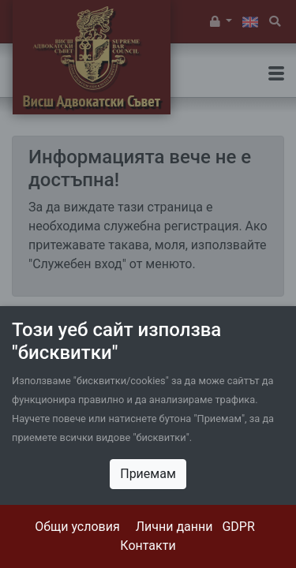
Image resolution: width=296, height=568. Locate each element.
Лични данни (174, 526)
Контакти (147, 545)
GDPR (238, 526)
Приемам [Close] (148, 473)
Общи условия (77, 526)
